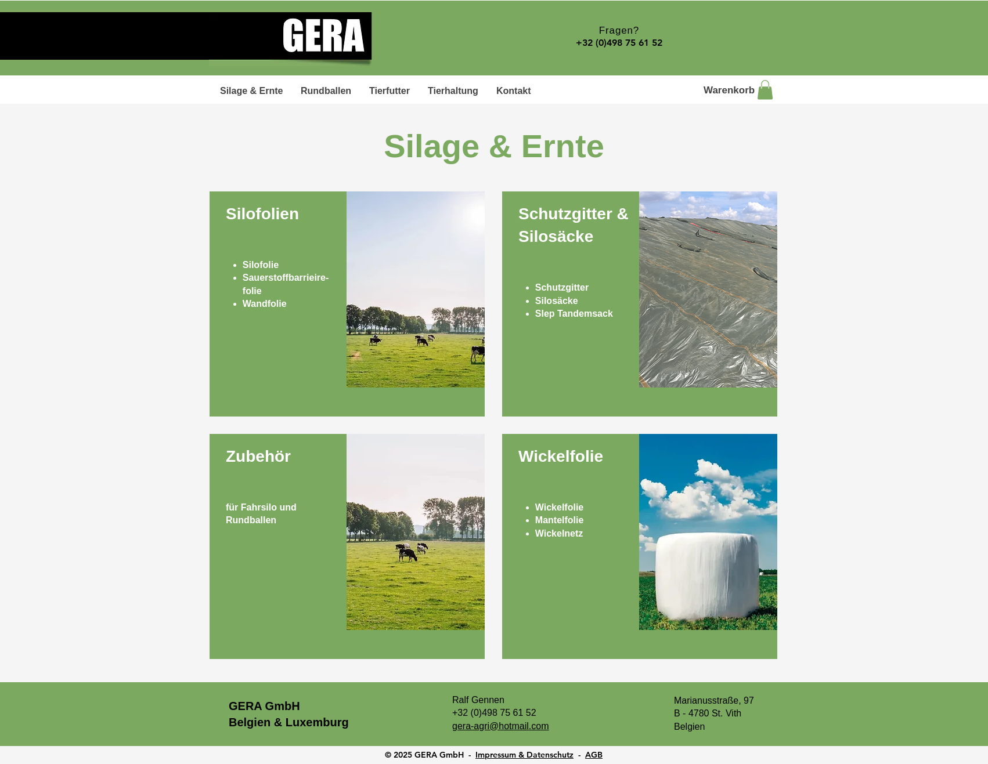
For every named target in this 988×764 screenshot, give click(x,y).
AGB (594, 754)
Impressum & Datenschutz (524, 754)
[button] (765, 89)
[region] (347, 304)
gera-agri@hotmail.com (500, 726)
